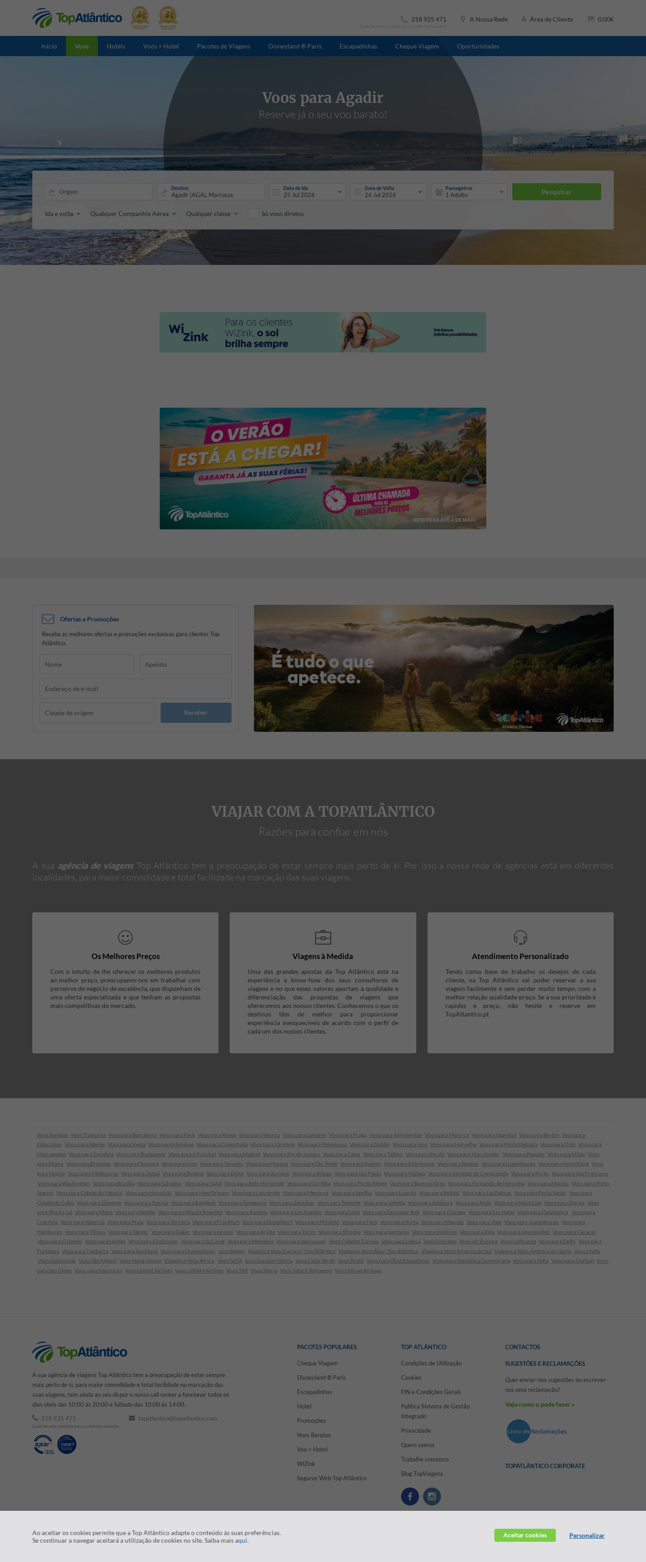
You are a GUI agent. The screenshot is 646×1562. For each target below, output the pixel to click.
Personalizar (587, 1535)
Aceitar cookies (525, 1535)
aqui (241, 1540)
